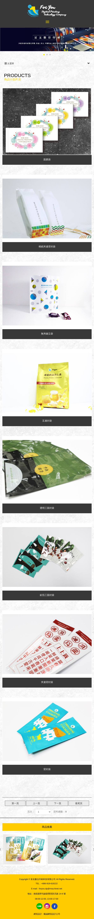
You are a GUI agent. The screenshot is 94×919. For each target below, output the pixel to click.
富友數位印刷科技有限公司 (47, 10)
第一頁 (15, 803)
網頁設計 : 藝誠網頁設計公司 (47, 914)
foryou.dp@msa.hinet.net (50, 888)
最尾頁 (78, 803)
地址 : (30, 894)
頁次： (31, 811)
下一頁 (57, 803)
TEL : (38, 883)
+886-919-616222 (49, 883)
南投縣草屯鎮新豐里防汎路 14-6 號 (50, 894)
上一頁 (36, 803)
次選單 (47, 63)
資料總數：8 (60, 811)
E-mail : (34, 888)
